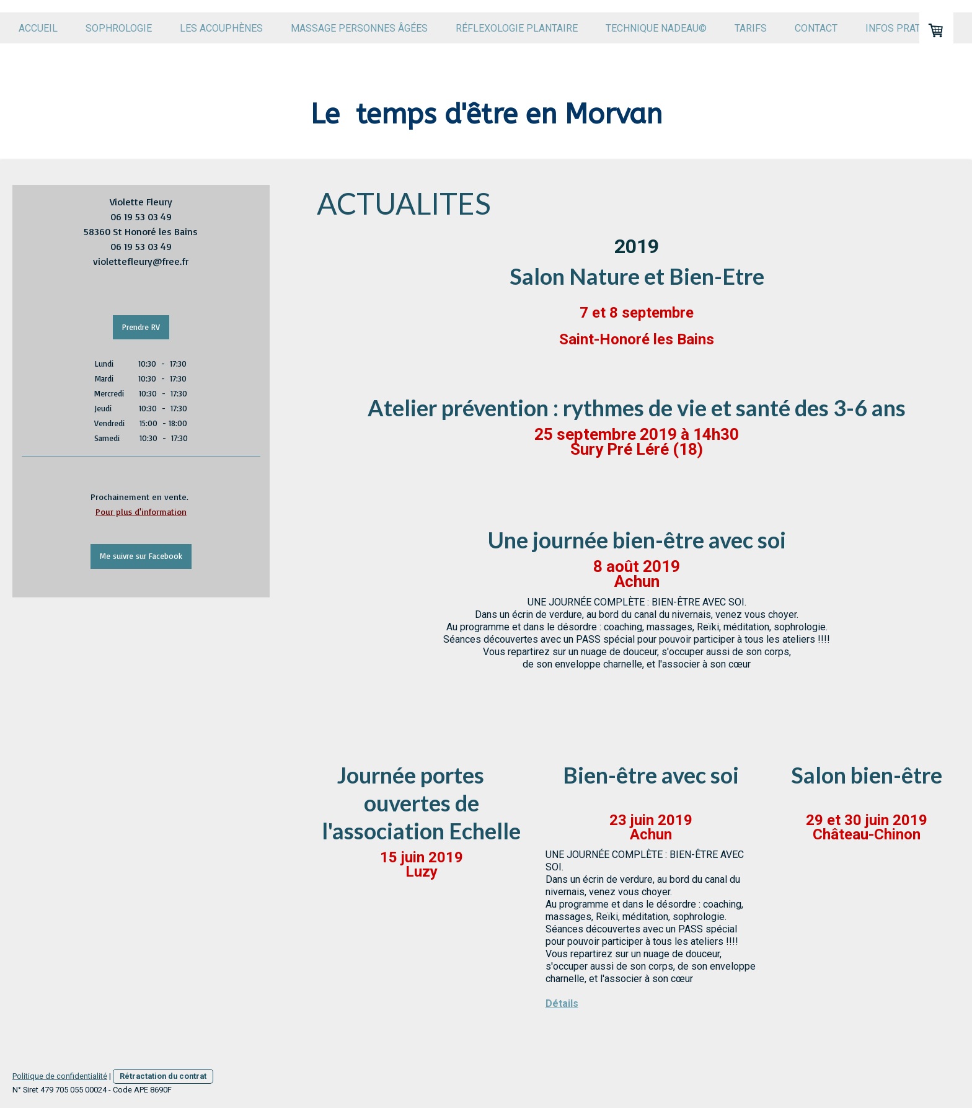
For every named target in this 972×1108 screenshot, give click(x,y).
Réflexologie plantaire (517, 28)
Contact (816, 28)
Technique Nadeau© (656, 28)
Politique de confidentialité (59, 1076)
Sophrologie (119, 28)
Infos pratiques (906, 28)
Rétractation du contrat (163, 1076)
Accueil (38, 28)
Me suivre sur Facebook (141, 556)
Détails (562, 1003)
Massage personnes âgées (359, 28)
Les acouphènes (221, 28)
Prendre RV (141, 327)
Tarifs (751, 28)
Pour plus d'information (141, 511)
